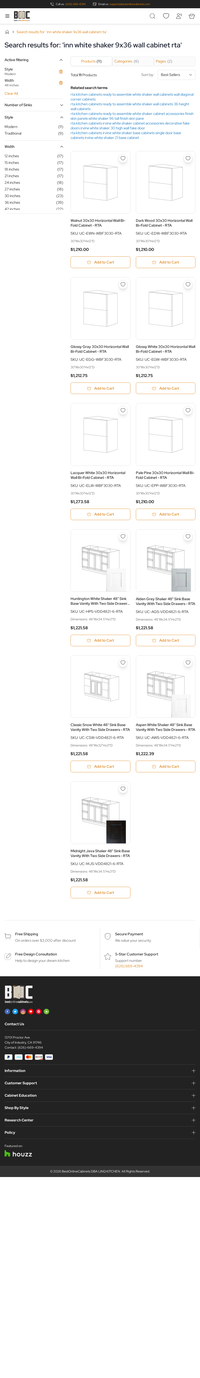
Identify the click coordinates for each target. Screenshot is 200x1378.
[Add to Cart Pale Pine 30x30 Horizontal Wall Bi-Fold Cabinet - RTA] (165, 515)
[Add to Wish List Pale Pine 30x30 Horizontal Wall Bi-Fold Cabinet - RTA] (188, 410)
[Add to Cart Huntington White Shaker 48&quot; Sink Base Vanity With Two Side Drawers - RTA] (100, 641)
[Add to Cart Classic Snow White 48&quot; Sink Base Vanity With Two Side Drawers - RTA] (100, 767)
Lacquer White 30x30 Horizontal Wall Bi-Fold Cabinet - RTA (98, 475)
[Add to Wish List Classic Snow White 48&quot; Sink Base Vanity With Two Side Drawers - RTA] (123, 663)
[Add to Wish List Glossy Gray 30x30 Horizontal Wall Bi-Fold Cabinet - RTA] (123, 284)
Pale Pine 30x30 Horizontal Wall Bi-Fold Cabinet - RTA (165, 475)
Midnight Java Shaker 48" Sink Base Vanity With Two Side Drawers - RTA (100, 854)
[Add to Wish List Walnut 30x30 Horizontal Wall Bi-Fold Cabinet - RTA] (123, 158)
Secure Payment (129, 935)
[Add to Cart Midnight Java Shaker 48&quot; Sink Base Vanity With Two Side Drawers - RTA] (100, 893)
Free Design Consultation (36, 955)
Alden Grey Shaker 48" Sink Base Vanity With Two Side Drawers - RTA (165, 601)
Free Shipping (26, 935)
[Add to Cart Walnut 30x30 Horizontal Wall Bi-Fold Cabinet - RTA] (100, 262)
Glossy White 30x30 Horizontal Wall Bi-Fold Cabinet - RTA (165, 349)
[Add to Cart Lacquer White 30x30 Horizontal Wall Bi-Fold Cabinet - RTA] (100, 515)
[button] (34, 60)
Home (7, 31)
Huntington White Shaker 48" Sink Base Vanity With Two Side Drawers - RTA (100, 601)
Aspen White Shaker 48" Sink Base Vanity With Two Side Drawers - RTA (165, 728)
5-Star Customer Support (136, 955)
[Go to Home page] (22, 16)
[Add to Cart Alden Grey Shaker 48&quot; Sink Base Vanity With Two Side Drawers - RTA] (165, 641)
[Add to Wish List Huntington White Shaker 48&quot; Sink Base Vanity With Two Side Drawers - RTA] (123, 537)
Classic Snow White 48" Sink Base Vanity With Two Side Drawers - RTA (100, 728)
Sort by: (168, 75)
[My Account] (179, 16)
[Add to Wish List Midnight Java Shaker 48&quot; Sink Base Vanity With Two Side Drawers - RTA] (123, 789)
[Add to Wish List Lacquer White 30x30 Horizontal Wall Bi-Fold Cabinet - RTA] (123, 410)
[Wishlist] (166, 16)
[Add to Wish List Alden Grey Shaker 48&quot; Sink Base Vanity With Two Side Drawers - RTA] (188, 537)
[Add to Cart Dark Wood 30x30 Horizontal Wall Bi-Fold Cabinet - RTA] (165, 262)
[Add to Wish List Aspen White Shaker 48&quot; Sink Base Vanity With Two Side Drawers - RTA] (188, 663)
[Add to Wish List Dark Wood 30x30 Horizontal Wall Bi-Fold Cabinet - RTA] (188, 158)
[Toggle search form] (153, 16)
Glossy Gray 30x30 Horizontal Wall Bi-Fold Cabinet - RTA (100, 349)
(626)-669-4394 (30, 1048)
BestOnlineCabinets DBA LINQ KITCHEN (91, 1172)
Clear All (11, 93)
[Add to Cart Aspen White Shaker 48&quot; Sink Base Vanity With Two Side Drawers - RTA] (165, 767)
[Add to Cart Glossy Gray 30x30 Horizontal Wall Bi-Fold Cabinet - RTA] (100, 388)
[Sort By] (176, 75)
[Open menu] (7, 16)
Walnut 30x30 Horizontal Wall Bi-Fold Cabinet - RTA (98, 223)
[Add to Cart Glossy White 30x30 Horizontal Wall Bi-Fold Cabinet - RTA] (165, 388)
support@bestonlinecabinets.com (130, 4)
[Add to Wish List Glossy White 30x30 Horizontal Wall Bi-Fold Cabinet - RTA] (188, 284)
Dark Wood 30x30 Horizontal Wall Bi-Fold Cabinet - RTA (164, 223)
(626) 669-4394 (75, 4)
